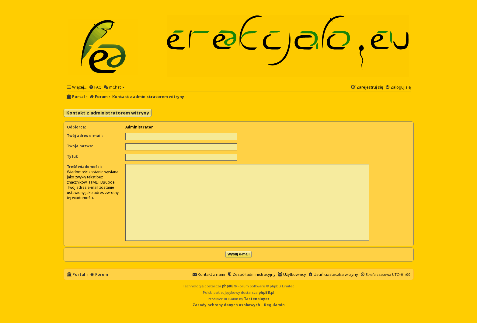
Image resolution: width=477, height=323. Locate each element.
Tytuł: (72, 156)
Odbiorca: (76, 127)
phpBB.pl (266, 292)
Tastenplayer (256, 299)
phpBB (228, 286)
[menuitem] (95, 87)
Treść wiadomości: (84, 166)
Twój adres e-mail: (85, 135)
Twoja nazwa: (80, 146)
